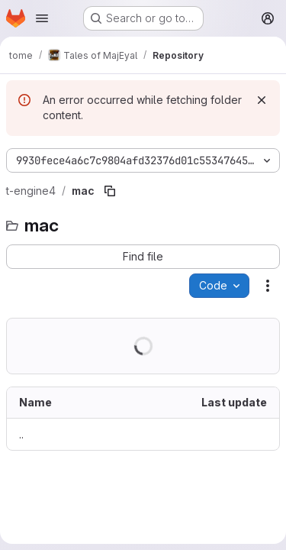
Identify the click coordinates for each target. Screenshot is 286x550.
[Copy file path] (110, 191)
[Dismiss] (261, 100)
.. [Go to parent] (21, 434)
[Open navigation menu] (42, 18)
